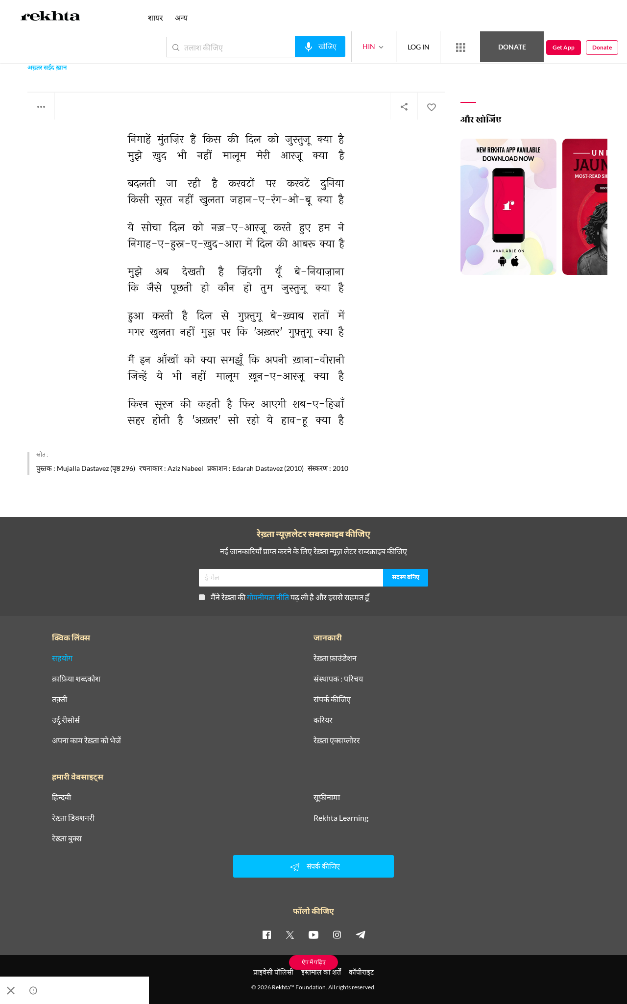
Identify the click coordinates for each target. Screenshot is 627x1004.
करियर (323, 720)
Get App (564, 47)
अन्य (181, 17)
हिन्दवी (61, 797)
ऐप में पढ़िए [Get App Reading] (314, 962)
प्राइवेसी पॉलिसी (273, 972)
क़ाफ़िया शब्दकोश (76, 679)
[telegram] (360, 934)
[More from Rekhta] (460, 47)
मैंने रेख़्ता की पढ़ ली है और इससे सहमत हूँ (284, 597)
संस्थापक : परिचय (338, 679)
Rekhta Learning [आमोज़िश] (341, 818)
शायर (155, 17)
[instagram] (337, 934)
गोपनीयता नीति (268, 597)
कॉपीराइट (361, 972)
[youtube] (313, 934)
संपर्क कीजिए (332, 699)
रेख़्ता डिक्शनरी (73, 818)
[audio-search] (320, 46)
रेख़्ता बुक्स (67, 838)
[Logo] (50, 17)
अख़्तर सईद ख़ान (47, 68)
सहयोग (62, 658)
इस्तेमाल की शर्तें (321, 972)
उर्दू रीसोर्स (66, 720)
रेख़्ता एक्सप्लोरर (337, 740)
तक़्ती (59, 699)
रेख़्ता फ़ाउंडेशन (335, 658)
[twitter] (290, 934)
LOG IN (419, 47)
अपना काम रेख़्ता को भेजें (86, 740)
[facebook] (266, 934)
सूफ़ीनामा (327, 797)
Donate (512, 47)
